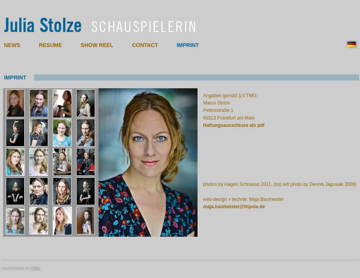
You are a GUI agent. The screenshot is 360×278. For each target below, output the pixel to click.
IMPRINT (188, 45)
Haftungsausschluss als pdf (234, 125)
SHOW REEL (97, 45)
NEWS (12, 45)
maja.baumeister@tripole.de (234, 206)
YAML (35, 268)
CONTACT (145, 45)
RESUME (50, 45)
